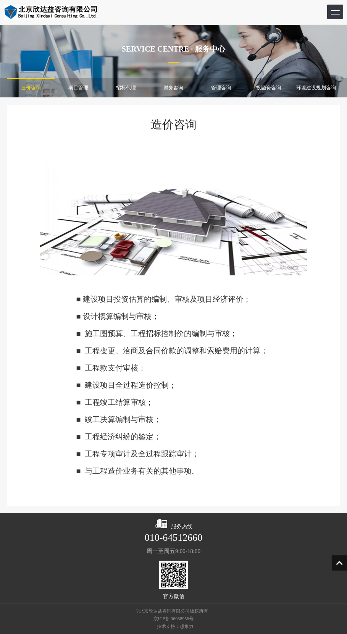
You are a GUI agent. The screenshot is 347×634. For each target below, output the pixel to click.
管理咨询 (221, 88)
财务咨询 (173, 88)
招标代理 (126, 88)
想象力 (187, 626)
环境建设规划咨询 (316, 88)
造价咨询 (31, 88)
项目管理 (78, 88)
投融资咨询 (268, 88)
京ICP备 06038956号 (173, 618)
